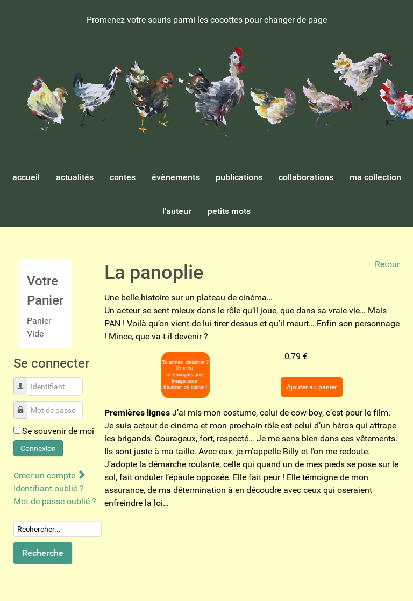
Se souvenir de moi (58, 431)
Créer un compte (49, 475)
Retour (387, 264)
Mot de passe (24, 404)
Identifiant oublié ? (48, 488)
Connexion (38, 448)
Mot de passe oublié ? (54, 501)
